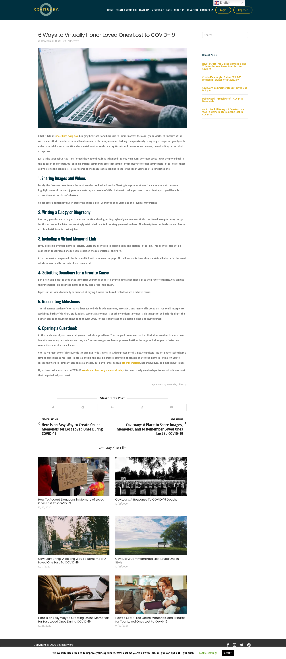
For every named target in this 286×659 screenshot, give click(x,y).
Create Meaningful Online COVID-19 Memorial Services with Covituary (221, 78)
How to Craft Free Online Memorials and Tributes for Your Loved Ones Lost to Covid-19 (150, 620)
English (222, 3)
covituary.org (65, 645)
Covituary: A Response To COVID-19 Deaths (146, 499)
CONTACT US (206, 10)
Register (243, 10)
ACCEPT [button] (228, 653)
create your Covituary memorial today (103, 370)
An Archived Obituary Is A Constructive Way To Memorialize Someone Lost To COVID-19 (223, 112)
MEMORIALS (158, 10)
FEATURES (144, 10)
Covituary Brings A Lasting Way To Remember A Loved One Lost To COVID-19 (72, 561)
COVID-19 (160, 384)
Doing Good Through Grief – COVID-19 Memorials (222, 100)
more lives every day (67, 136)
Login (223, 10)
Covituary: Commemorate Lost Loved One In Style (147, 561)
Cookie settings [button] (208, 653)
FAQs (168, 10)
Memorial (171, 384)
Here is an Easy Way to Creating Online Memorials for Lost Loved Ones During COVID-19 (73, 620)
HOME (110, 10)
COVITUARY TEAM (51, 41)
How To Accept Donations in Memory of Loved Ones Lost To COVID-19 (71, 501)
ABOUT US (179, 10)
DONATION (192, 10)
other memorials (131, 363)
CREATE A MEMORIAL (126, 10)
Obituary (182, 384)
